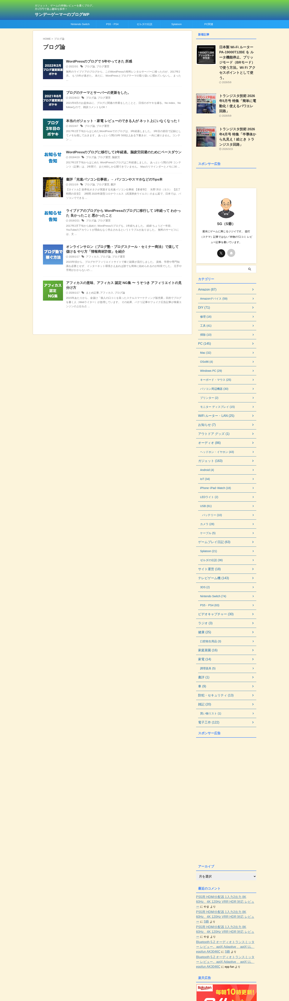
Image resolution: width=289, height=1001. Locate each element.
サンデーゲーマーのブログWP (62, 14)
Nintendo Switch (80, 24)
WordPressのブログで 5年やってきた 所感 (97, 61)
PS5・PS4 (112, 24)
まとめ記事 (92, 296)
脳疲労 (113, 158)
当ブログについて (134, 974)
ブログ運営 (102, 67)
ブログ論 (89, 67)
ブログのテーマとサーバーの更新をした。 (96, 93)
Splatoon (176, 24)
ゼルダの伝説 (144, 24)
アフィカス (92, 259)
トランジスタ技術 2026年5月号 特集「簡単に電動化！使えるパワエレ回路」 (237, 91)
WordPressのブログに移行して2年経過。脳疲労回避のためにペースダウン (120, 153)
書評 (111, 185)
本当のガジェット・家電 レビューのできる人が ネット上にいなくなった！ (120, 121)
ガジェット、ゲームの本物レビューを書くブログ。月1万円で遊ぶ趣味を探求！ (144, 982)
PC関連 (208, 24)
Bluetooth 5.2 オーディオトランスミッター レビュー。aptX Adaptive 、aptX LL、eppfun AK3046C (224, 916)
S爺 (243, 895)
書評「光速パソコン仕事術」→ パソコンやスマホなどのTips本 (111, 180)
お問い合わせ (157, 974)
